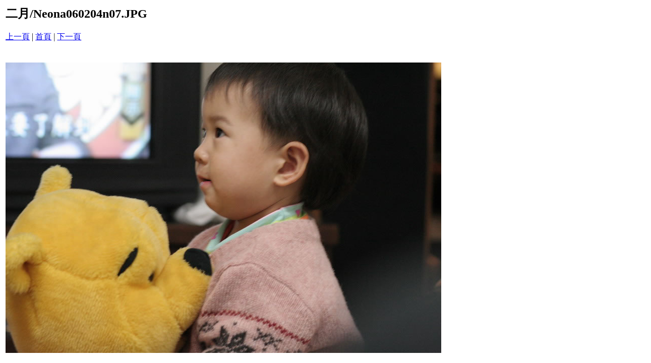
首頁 (43, 36)
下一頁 (69, 36)
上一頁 (18, 36)
